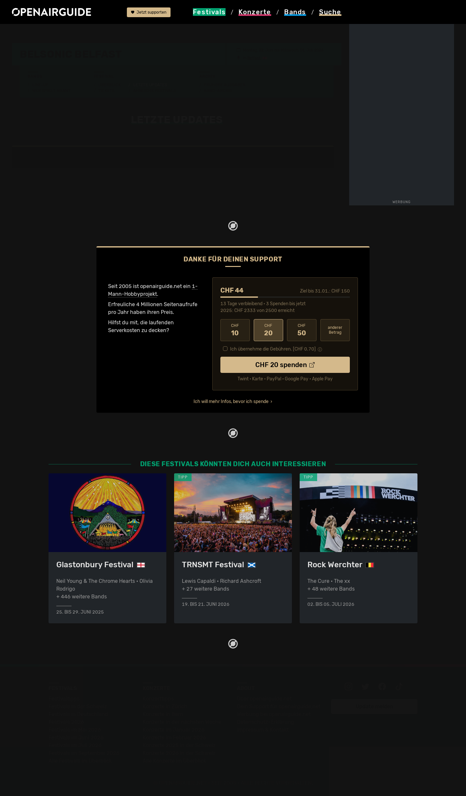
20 (268, 330)
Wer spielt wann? (51, 90)
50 (301, 330)
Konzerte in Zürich (165, 706)
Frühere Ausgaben (224, 85)
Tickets (106, 90)
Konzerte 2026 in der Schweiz (179, 753)
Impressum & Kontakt (263, 730)
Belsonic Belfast (123, 33)
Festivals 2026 (66, 722)
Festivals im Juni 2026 (76, 737)
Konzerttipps (158, 699)
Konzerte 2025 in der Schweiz (179, 745)
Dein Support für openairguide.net (278, 706)
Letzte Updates (150, 85)
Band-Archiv (218, 90)
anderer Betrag (335, 330)
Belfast (254, 58)
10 (235, 330)
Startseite (24, 33)
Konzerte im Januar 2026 (174, 730)
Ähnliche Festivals (154, 90)
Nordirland (84, 33)
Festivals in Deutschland (78, 714)
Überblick (109, 85)
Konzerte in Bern (163, 714)
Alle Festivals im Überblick (80, 761)
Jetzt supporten (148, 12)
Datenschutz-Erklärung (265, 722)
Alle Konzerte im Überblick (174, 761)
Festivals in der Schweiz (78, 706)
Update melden (374, 706)
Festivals (53, 33)
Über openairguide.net (264, 699)
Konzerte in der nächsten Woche (182, 722)
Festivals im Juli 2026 (75, 745)
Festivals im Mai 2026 (75, 730)
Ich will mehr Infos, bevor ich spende (231, 401)
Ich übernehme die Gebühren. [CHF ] (273, 349)
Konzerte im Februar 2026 (174, 737)
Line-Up (40, 85)
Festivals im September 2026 (84, 753)
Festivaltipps (64, 699)
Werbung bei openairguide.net (274, 714)
